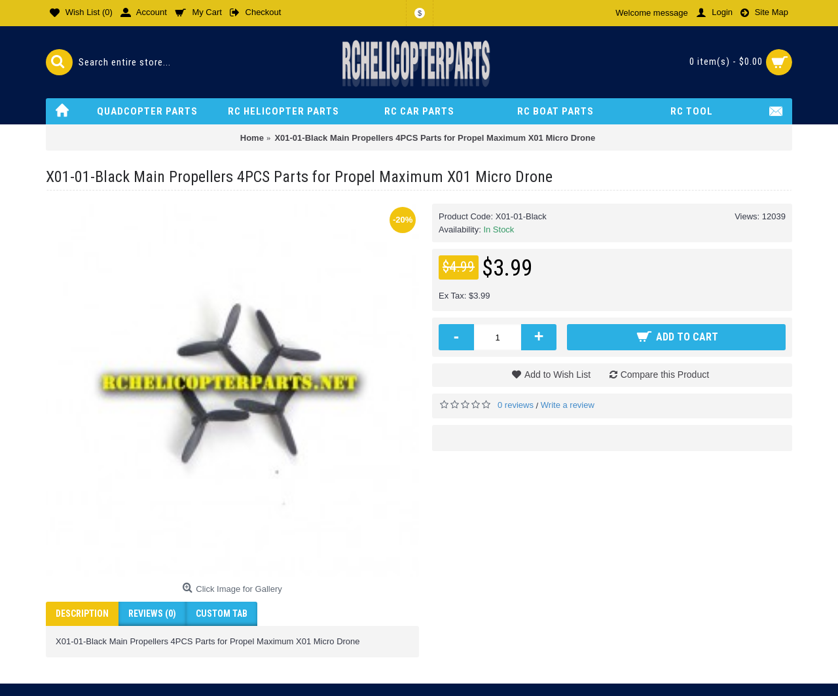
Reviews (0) (152, 613)
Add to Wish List (557, 374)
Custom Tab (221, 613)
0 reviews (516, 405)
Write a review (567, 405)
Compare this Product (665, 374)
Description (82, 613)
